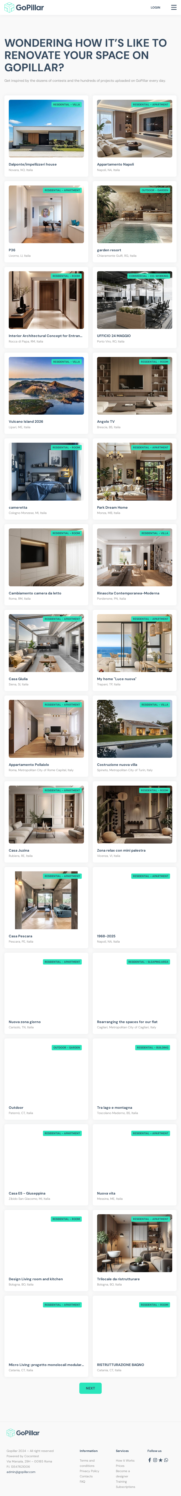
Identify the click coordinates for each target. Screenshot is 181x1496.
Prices (120, 1466)
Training (121, 1482)
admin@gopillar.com (21, 1472)
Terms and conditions (87, 1463)
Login (155, 7)
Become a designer (123, 1473)
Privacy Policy (89, 1471)
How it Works (125, 1460)
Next (90, 1388)
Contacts (86, 1476)
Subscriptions (125, 1487)
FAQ (82, 1482)
